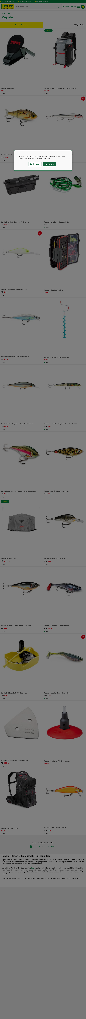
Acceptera (50, 164)
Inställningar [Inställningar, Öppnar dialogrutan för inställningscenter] (35, 164)
